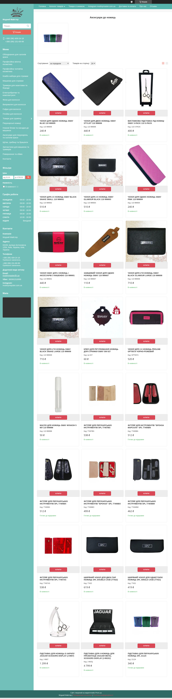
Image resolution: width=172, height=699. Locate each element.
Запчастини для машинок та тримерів (16, 148)
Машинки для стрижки (13, 81)
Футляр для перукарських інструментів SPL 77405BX (54, 501)
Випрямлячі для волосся (14, 104)
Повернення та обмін (12, 154)
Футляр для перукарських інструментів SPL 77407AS (54, 580)
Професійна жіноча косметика (12, 63)
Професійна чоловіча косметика (13, 70)
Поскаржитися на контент (82, 696)
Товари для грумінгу (12, 118)
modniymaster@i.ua (11, 276)
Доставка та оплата (127, 6)
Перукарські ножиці (12, 123)
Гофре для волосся (12, 109)
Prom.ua (99, 694)
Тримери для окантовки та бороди (15, 86)
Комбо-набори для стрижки (15, 76)
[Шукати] (28, 26)
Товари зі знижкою (77, 6)
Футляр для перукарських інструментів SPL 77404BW (141, 501)
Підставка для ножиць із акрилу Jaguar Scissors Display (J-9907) (57, 656)
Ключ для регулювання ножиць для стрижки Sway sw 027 (101, 349)
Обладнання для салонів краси (14, 55)
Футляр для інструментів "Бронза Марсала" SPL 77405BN (146, 425)
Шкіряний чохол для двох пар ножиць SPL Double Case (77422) (101, 580)
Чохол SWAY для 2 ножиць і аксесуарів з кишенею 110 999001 (57, 274)
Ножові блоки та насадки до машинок (16, 129)
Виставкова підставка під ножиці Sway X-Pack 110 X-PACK (146, 122)
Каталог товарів (56, 6)
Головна (42, 6)
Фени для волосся (11, 100)
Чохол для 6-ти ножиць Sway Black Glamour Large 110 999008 (145, 274)
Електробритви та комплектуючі (11, 93)
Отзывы (153, 6)
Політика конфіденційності (103, 696)
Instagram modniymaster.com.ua (101, 6)
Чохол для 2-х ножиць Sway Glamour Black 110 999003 (98, 198)
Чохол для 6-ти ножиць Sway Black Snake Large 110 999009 (55, 349)
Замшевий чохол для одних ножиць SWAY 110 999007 (99, 274)
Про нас (142, 6)
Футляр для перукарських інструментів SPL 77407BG (98, 425)
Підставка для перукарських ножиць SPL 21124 (143, 656)
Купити (58, 113)
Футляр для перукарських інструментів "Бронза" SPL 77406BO (98, 502)
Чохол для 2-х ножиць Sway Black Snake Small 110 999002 (58, 198)
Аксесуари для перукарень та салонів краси (15, 136)
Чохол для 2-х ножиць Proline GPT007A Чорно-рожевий (144, 349)
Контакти (7, 159)
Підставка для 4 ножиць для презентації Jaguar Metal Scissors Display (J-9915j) (99, 657)
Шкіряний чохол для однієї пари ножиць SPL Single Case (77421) (145, 580)
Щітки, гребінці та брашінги (15, 142)
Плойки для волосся (12, 114)
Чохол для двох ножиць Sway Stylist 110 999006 (100, 122)
